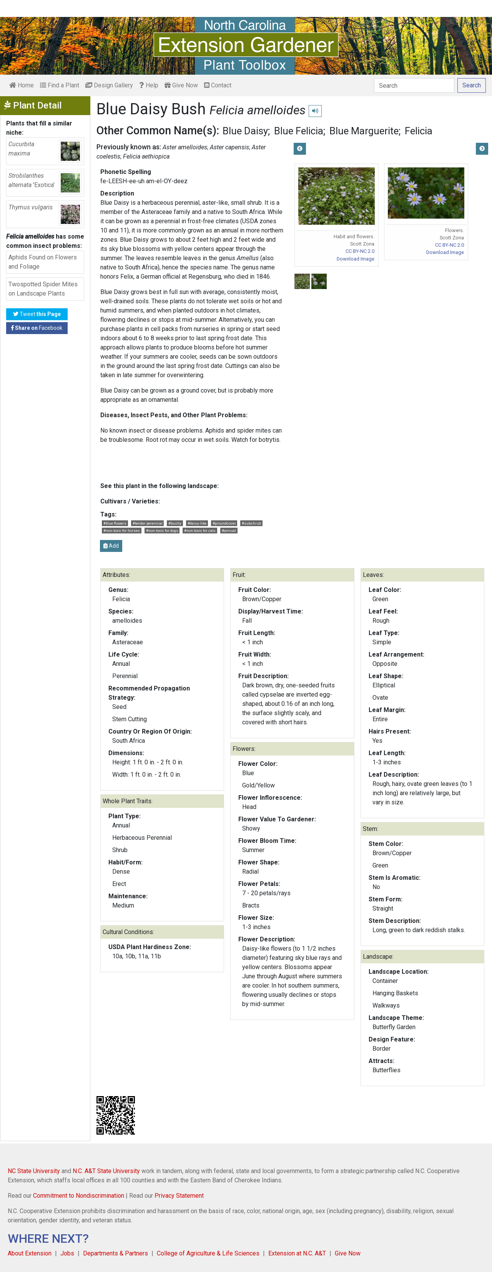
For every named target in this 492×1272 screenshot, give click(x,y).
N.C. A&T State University (106, 1171)
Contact (217, 85)
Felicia (418, 131)
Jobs (67, 1253)
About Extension (30, 1253)
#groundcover (224, 523)
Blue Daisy (245, 131)
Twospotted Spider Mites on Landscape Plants (43, 289)
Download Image (355, 259)
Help (148, 85)
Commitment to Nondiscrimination (78, 1195)
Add (111, 546)
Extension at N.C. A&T (297, 1253)
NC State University (34, 1171)
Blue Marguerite (364, 131)
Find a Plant (59, 85)
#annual (229, 530)
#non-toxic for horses (121, 530)
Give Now (181, 85)
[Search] (414, 85)
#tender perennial (148, 523)
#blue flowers (114, 523)
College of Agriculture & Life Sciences (208, 1253)
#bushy (174, 523)
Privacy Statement (179, 1195)
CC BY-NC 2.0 (360, 251)
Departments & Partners (115, 1253)
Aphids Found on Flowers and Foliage (42, 262)
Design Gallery (109, 85)
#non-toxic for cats (200, 530)
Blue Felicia (298, 131)
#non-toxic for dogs (162, 530)
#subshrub (251, 523)
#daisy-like (197, 523)
